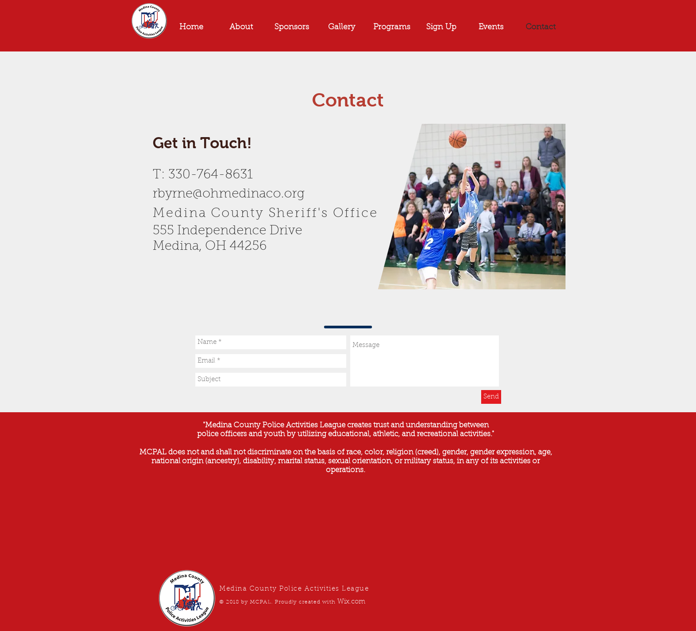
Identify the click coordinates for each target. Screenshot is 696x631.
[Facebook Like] (208, 289)
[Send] (491, 397)
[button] (491, 27)
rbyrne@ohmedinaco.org (228, 194)
